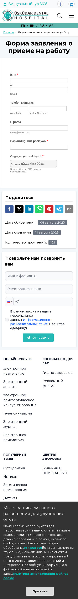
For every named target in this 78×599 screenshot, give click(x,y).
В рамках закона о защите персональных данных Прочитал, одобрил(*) (37, 320)
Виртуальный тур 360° (25, 4)
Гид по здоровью (57, 373)
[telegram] (59, 209)
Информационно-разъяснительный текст (30, 322)
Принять (39, 591)
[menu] (71, 15)
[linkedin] (29, 209)
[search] (59, 15)
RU (42, 25)
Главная (8, 32)
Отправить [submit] (38, 337)
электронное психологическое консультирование (20, 400)
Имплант (11, 476)
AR (51, 25)
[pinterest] (49, 209)
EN (32, 25)
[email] (69, 209)
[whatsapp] (39, 209)
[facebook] (9, 209)
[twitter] (19, 209)
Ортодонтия (14, 468)
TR (23, 25)
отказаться (33, 548)
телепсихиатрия (17, 413)
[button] (9, 301)
